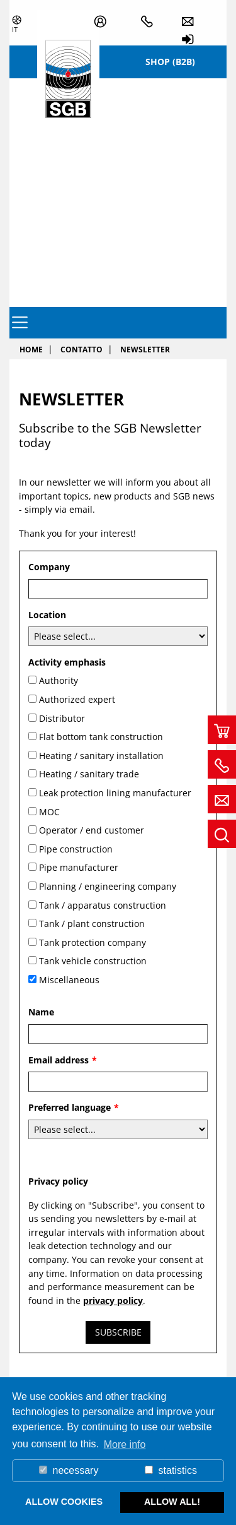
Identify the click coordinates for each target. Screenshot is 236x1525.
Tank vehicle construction (93, 961)
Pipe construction (76, 849)
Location (47, 615)
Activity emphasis (67, 662)
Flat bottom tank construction (101, 737)
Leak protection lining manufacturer (115, 793)
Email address (62, 1060)
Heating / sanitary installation (101, 756)
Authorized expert (77, 699)
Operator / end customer (91, 830)
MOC (49, 812)
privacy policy (113, 1301)
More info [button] (125, 1444)
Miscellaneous (69, 980)
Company (49, 567)
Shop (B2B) (170, 62)
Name (41, 1012)
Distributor (62, 718)
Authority (58, 680)
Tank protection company (92, 942)
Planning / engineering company (107, 886)
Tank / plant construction (92, 924)
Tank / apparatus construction (102, 905)
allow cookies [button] (64, 1502)
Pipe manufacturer (78, 867)
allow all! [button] (172, 1502)
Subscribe (118, 1332)
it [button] (15, 29)
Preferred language (73, 1108)
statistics (171, 1470)
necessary (68, 1470)
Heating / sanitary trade (89, 774)
